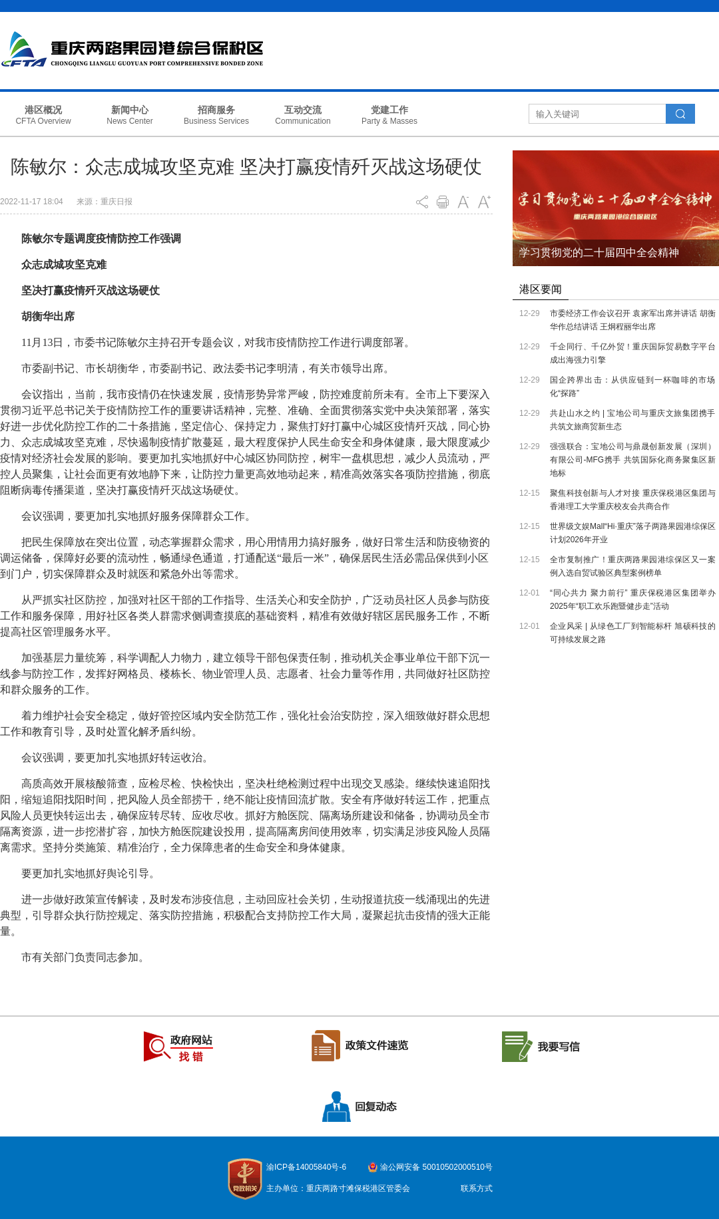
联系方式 (477, 1188)
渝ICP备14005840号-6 (306, 1167)
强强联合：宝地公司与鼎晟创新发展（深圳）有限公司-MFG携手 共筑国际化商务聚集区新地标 (633, 460)
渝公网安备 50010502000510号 (436, 1167)
